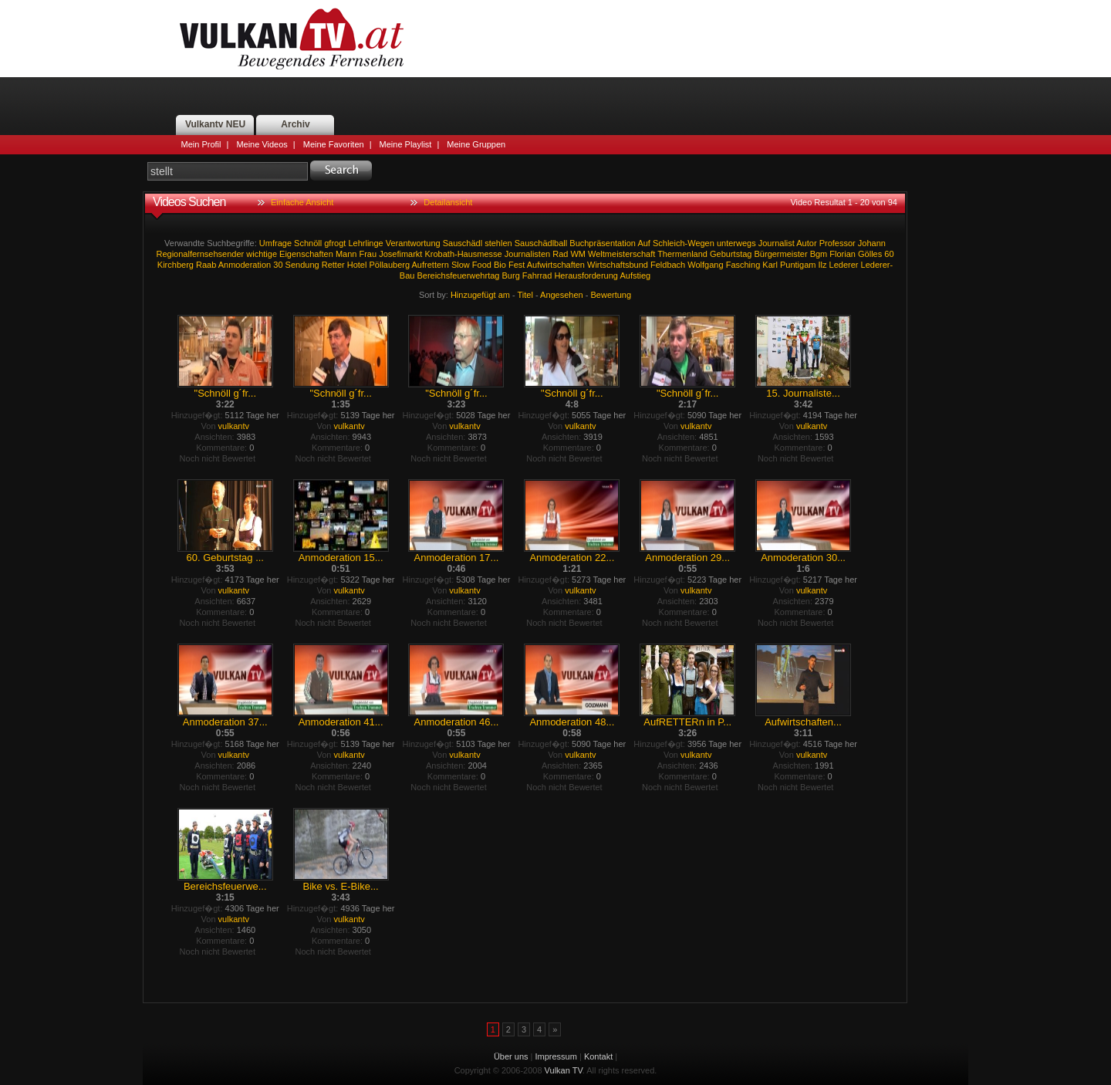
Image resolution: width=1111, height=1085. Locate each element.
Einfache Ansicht (302, 202)
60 (888, 254)
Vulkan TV (291, 38)
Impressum (556, 1056)
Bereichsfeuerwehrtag (458, 275)
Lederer (844, 264)
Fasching (743, 264)
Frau (368, 254)
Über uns (511, 1056)
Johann (872, 243)
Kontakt (598, 1056)
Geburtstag (730, 254)
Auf (643, 243)
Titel (525, 294)
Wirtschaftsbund (617, 264)
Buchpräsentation (602, 243)
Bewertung (611, 294)
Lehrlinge (365, 243)
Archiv (295, 124)
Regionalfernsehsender (200, 254)
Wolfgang (705, 264)
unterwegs (736, 243)
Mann (346, 254)
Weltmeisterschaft (621, 254)
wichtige (261, 254)
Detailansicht (448, 202)
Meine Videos (261, 144)
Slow (460, 264)
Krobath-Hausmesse (462, 254)
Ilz (823, 264)
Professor (837, 243)
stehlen (498, 243)
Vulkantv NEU (215, 124)
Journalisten (527, 254)
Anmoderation (245, 264)
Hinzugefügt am (480, 294)
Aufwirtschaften (556, 264)
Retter (333, 264)
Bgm (819, 254)
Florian (842, 254)
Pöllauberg (389, 264)
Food (481, 264)
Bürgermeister (781, 254)
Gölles (870, 254)
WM (578, 254)
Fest (516, 264)
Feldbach (667, 264)
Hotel (357, 264)
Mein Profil (201, 144)
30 (277, 264)
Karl (770, 264)
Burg (511, 275)
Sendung (302, 264)
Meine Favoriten (333, 144)
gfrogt (335, 243)
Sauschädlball (541, 243)
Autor (806, 243)
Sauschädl (462, 243)
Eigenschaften (306, 254)
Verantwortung (413, 243)
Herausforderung (586, 275)
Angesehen (561, 294)
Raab (206, 264)
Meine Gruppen (476, 144)
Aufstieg (635, 275)
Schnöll (308, 243)
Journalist (776, 243)
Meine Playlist (406, 144)
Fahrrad (537, 275)
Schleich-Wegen (683, 243)
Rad (560, 254)
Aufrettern (430, 264)
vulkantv (233, 426)
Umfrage (275, 243)
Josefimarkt (400, 254)
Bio (500, 264)
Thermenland (682, 254)
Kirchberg (175, 264)
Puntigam (798, 264)
